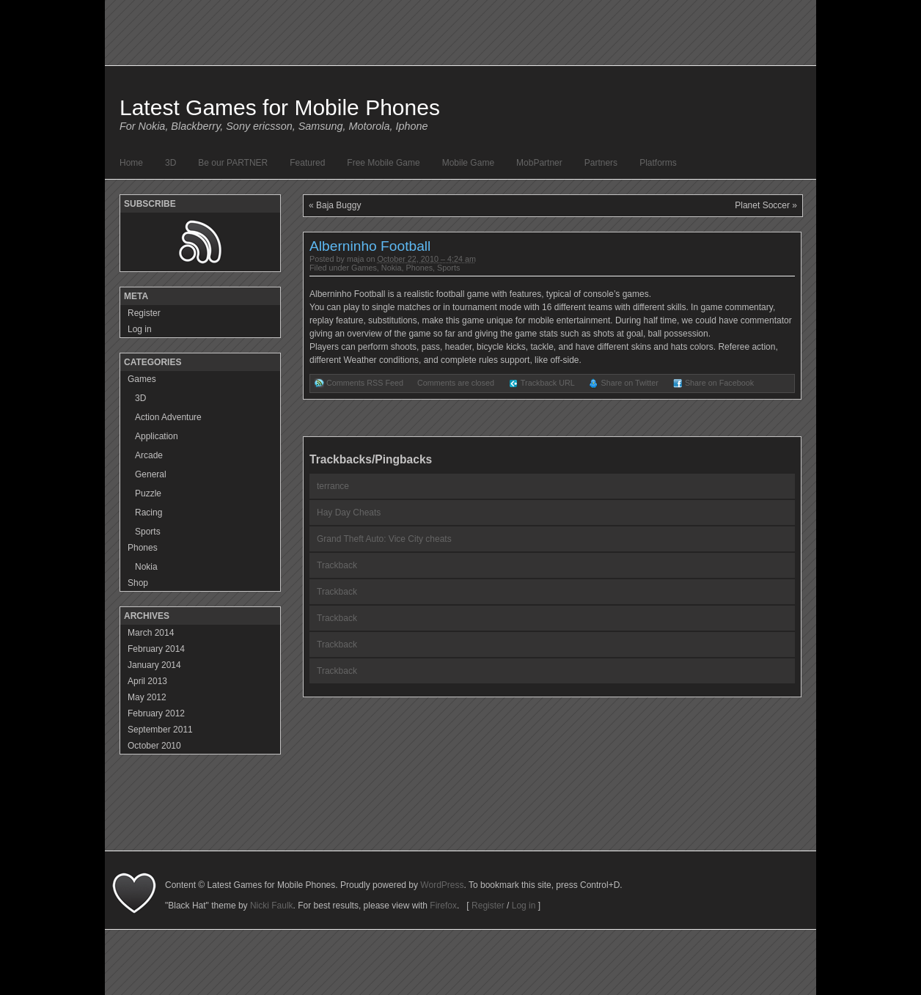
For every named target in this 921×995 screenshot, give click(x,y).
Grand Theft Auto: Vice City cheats (384, 539)
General (150, 474)
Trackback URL (548, 382)
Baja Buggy (338, 205)
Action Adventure (168, 417)
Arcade (149, 455)
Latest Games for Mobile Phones (280, 107)
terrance (333, 486)
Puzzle (148, 493)
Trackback (337, 565)
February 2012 (156, 713)
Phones (419, 267)
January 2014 (154, 665)
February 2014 (156, 649)
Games (364, 267)
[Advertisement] (460, 818)
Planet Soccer (762, 205)
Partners (600, 163)
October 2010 (154, 746)
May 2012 (147, 697)
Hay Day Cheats (349, 512)
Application (156, 436)
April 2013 (147, 681)
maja (355, 258)
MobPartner (539, 163)
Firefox (443, 905)
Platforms (658, 163)
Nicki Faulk (271, 905)
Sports (448, 267)
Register (144, 313)
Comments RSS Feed (364, 382)
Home (131, 163)
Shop (138, 583)
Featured (307, 163)
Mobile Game (468, 163)
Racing (148, 512)
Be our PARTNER (233, 163)
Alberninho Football (369, 246)
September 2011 (160, 729)
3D (170, 163)
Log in (140, 329)
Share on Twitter (629, 382)
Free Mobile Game (383, 163)
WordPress (441, 885)
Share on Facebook (719, 382)
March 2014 (151, 633)
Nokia (391, 267)
